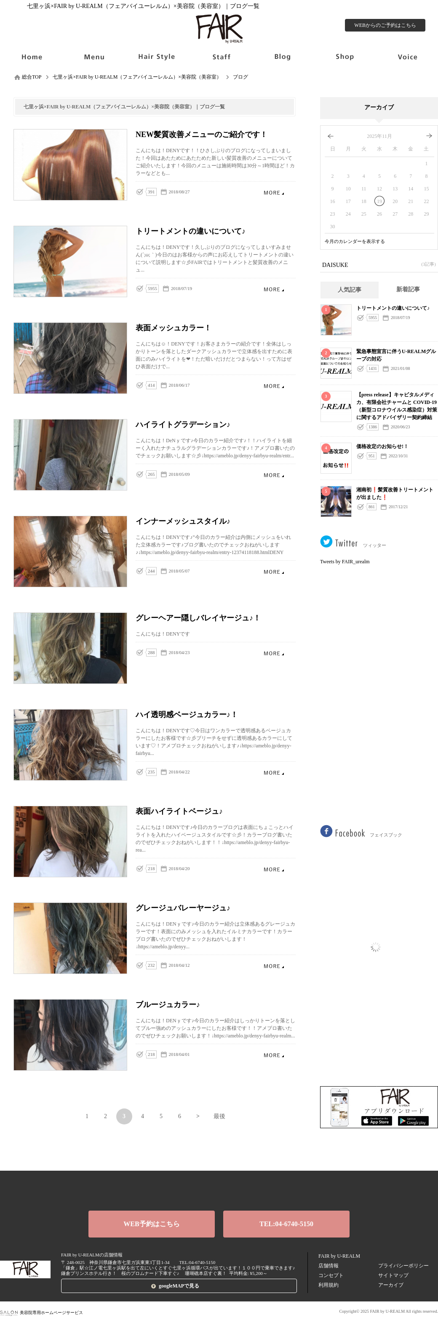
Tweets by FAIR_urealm (345, 562)
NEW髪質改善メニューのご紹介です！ (274, 192)
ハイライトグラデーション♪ (274, 474)
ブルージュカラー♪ (274, 1054)
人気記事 (349, 290)
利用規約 (328, 1285)
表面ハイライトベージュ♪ (274, 869)
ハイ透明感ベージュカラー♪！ (274, 772)
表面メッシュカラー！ (274, 385)
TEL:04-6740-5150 (286, 1223)
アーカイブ (390, 1285)
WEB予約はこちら (151, 1223)
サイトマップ (393, 1275)
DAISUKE (379, 264)
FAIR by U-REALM (339, 1256)
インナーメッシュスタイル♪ (274, 571)
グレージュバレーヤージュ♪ (274, 965)
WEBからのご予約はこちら (385, 25)
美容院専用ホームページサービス (41, 1312)
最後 (219, 1116)
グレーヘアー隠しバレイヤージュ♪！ (274, 653)
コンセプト (331, 1275)
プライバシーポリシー (403, 1266)
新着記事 (408, 289)
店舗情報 (328, 1266)
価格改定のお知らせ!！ (382, 446)
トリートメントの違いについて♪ (274, 289)
